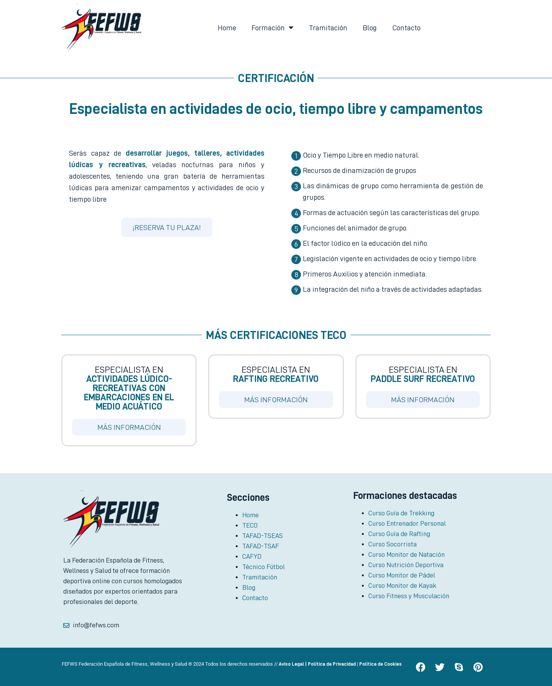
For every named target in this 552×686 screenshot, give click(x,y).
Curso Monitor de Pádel (401, 575)
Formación (272, 27)
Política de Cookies (380, 663)
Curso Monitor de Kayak (402, 585)
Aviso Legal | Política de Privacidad (317, 663)
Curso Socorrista (392, 544)
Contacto (406, 27)
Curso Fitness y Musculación (408, 595)
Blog (370, 27)
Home (227, 27)
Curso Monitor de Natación (406, 554)
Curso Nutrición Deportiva (406, 564)
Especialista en (129, 388)
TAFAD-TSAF (260, 546)
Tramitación (328, 27)
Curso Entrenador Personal (407, 523)
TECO (250, 525)
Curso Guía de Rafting (399, 533)
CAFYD (251, 556)
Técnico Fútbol (263, 566)
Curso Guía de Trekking (401, 513)
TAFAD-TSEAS (262, 535)
